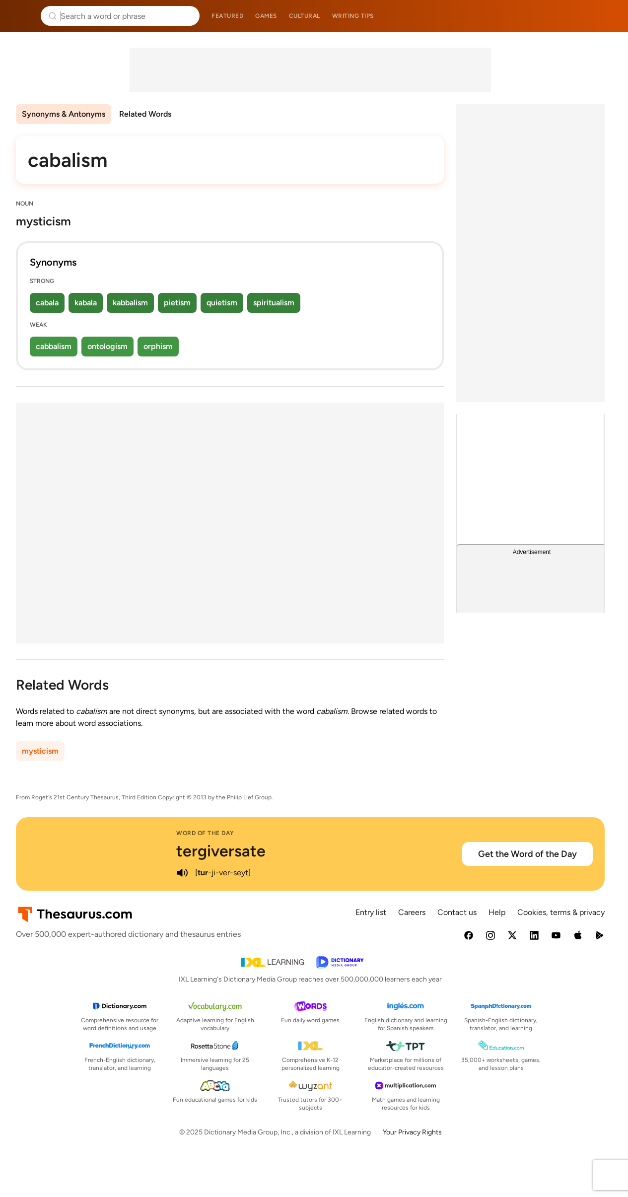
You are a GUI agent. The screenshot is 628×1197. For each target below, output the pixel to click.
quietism (222, 302)
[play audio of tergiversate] (182, 873)
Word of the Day (205, 833)
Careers (411, 912)
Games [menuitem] (266, 15)
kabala (85, 302)
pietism (177, 302)
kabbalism (130, 302)
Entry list (370, 912)
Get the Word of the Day (527, 853)
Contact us (457, 912)
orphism (158, 346)
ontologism (107, 346)
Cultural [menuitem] (304, 15)
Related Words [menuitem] (145, 114)
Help (496, 912)
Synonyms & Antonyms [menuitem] (63, 114)
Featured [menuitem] (227, 15)
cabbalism (53, 346)
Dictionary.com (606, 16)
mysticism (40, 751)
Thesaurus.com (22, 16)
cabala (47, 302)
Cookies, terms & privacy (561, 912)
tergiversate (221, 851)
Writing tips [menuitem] (353, 15)
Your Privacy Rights (412, 1132)
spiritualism (273, 302)
